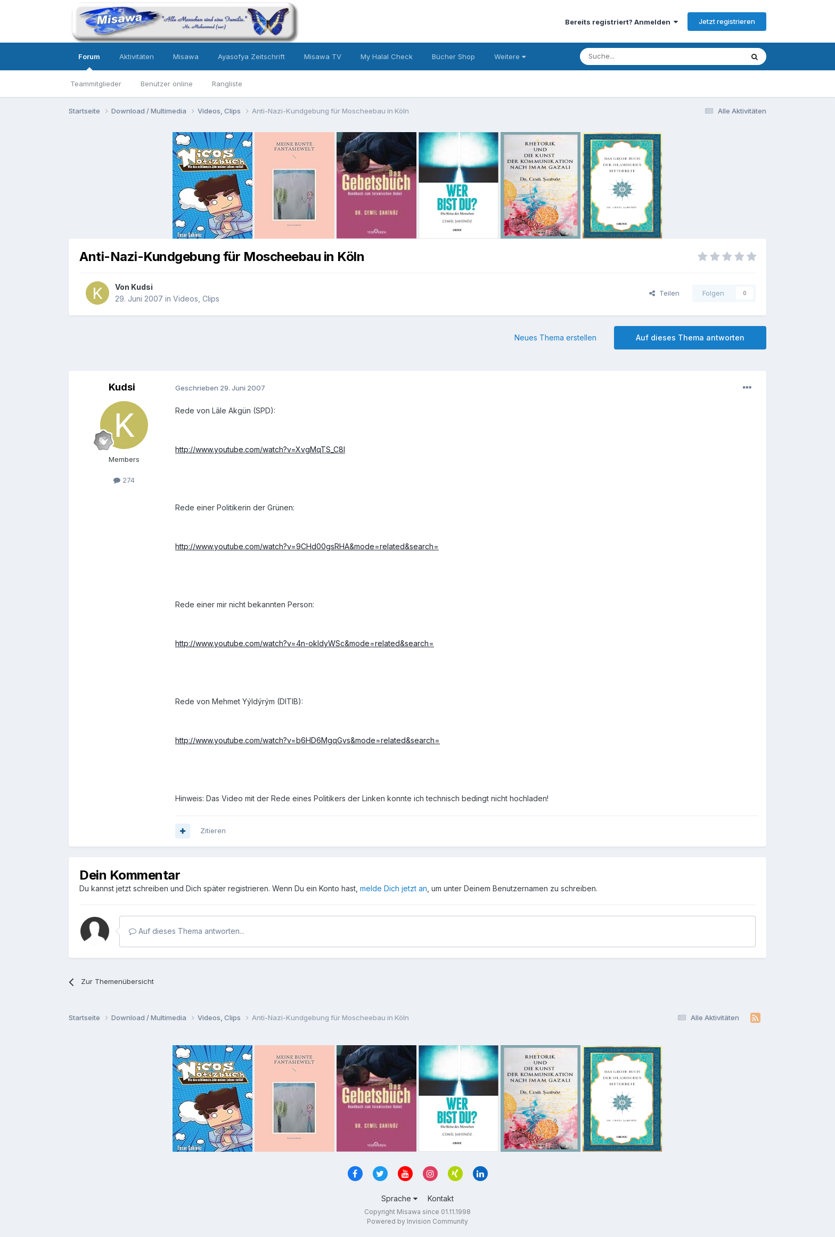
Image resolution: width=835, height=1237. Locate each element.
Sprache (399, 1198)
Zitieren (213, 830)
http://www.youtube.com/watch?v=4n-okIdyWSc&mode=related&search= (304, 643)
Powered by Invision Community (417, 1221)
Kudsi (142, 286)
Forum (89, 61)
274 (124, 480)
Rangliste (227, 83)
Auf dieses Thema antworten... (186, 930)
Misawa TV (322, 56)
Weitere (510, 56)
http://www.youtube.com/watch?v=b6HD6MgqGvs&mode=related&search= (307, 740)
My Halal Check (387, 56)
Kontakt (441, 1198)
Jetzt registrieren (727, 21)
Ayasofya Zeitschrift (251, 56)
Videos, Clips (196, 298)
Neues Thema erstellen (555, 337)
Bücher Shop (453, 56)
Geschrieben (220, 388)
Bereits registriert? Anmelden (621, 22)
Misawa (186, 56)
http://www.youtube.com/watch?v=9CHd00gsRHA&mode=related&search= (307, 546)
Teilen (664, 293)
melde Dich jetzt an (393, 888)
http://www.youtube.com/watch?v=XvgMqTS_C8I (260, 449)
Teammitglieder (95, 83)
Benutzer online (167, 83)
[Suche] (628, 56)
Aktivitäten (136, 56)
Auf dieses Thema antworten (690, 337)
